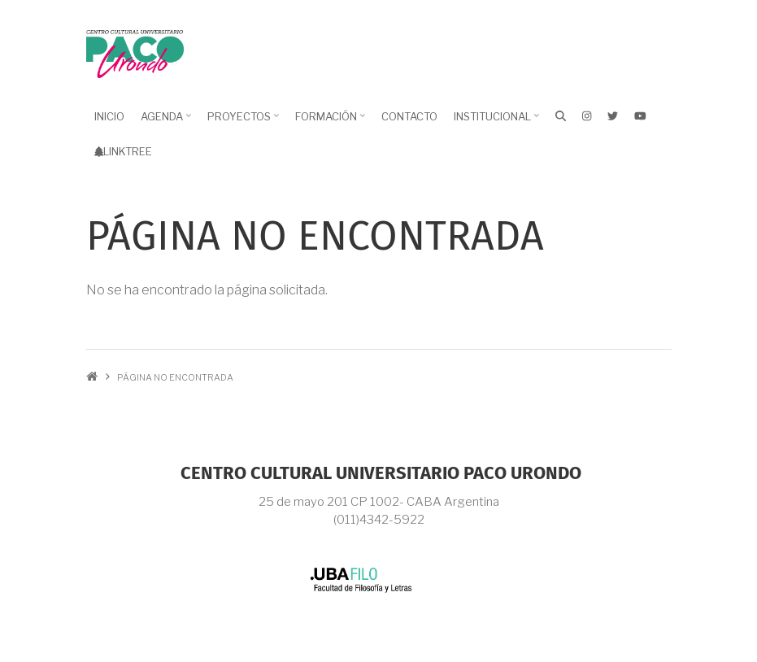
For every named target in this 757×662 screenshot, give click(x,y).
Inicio (109, 116)
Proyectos (241, 122)
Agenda (164, 122)
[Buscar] (560, 115)
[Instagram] (586, 115)
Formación (328, 122)
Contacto (409, 116)
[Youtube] (640, 115)
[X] (612, 115)
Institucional (494, 122)
